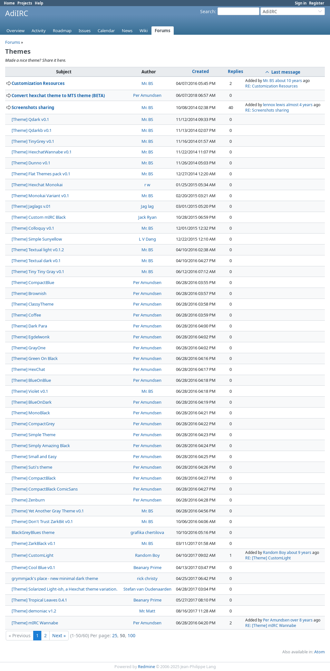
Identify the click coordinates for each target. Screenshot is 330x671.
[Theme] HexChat (28, 369)
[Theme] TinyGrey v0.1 (33, 141)
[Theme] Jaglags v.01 (31, 206)
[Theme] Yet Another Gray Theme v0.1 (48, 511)
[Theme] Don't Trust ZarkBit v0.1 (42, 521)
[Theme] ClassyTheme (32, 304)
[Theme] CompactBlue (33, 282)
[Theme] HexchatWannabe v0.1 (42, 152)
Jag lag (147, 206)
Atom (319, 652)
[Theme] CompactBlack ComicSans (45, 489)
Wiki (144, 30)
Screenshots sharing (33, 107)
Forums (162, 30)
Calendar (106, 30)
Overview (15, 30)
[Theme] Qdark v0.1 (30, 119)
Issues (85, 30)
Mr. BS (147, 83)
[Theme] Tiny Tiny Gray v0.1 (38, 271)
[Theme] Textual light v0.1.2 (38, 250)
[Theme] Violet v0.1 (30, 391)
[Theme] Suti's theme (32, 467)
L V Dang (147, 239)
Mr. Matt (147, 611)
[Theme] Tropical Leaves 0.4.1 (39, 600)
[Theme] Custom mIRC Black (39, 217)
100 (131, 635)
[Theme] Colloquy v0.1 (33, 228)
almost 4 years (299, 104)
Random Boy (147, 555)
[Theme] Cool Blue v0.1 (33, 567)
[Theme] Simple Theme (33, 434)
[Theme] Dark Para (29, 326)
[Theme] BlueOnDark (32, 402)
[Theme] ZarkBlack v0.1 (33, 543)
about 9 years (299, 552)
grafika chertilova (147, 532)
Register (316, 3)
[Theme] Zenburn (28, 500)
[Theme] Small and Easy (34, 456)
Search (207, 11)
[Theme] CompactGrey (33, 424)
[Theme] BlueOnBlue (31, 380)
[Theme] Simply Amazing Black (41, 445)
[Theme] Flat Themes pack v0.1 (41, 174)
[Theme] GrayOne (28, 348)
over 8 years (301, 620)
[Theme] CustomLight (32, 555)
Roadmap (62, 30)
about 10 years (288, 80)
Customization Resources (38, 83)
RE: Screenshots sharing (267, 110)
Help (39, 3)
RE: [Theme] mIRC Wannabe (270, 625)
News (127, 30)
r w (147, 185)
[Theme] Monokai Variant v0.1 (40, 195)
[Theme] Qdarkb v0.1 (32, 130)
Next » (59, 635)
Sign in (300, 3)
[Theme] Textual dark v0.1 (36, 260)
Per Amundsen (147, 95)
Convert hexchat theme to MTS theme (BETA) (58, 95)
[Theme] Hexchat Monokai (37, 185)
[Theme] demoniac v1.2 (34, 611)
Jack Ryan (147, 217)
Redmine (146, 666)
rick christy (147, 578)
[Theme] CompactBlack (34, 478)
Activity (39, 30)
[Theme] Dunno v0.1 (31, 163)
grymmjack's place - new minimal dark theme (55, 578)
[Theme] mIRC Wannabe (35, 623)
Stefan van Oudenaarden (147, 589)
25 (114, 635)
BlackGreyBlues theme (33, 532)
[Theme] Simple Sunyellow (37, 239)
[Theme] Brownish (29, 293)
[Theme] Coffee (26, 315)
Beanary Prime (147, 567)
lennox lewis (274, 104)
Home (9, 3)
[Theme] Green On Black (35, 358)
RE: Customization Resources (271, 86)
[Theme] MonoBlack (31, 413)
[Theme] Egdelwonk (31, 337)
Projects (24, 3)
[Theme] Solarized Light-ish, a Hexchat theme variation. (64, 589)
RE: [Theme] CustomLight (268, 558)
